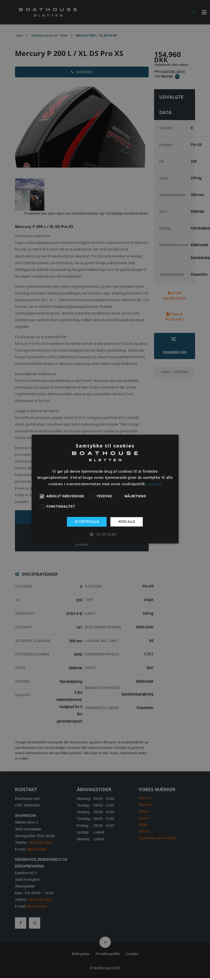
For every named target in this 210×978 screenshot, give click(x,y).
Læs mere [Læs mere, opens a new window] (154, 484)
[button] (105, 534)
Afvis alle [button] (126, 521)
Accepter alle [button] (87, 521)
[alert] (105, 489)
